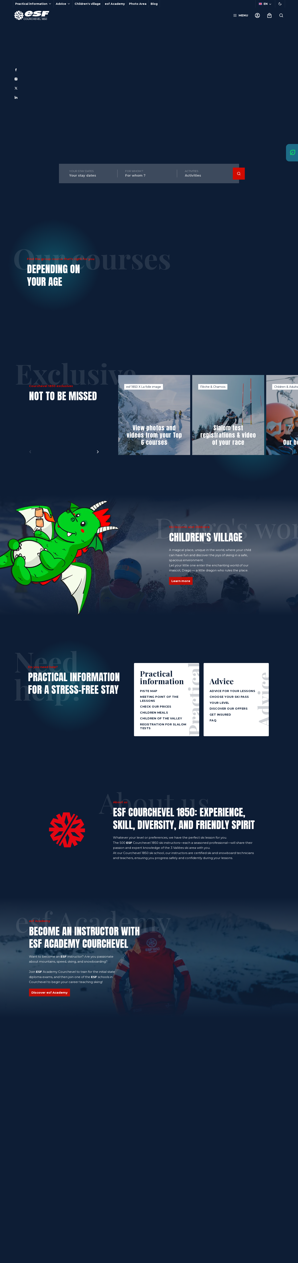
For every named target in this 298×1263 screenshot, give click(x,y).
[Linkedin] (16, 97)
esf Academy (115, 4)
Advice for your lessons (232, 691)
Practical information (162, 677)
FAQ (213, 720)
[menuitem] (171, 233)
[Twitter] (16, 88)
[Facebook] (16, 70)
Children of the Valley (161, 718)
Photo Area (137, 4)
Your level (219, 703)
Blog (154, 4)
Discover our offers (229, 708)
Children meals (154, 712)
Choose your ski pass (229, 697)
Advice (222, 680)
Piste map (148, 691)
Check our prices (155, 706)
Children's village (88, 4)
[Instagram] (16, 79)
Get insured (220, 714)
